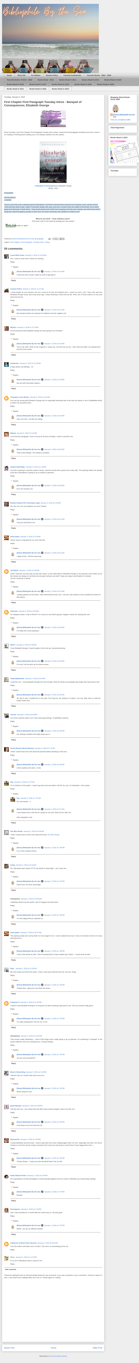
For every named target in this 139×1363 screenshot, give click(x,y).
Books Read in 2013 (67, 80)
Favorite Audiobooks (72, 75)
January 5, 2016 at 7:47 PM (54, 881)
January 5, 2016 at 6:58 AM (27, 715)
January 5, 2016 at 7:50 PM (54, 985)
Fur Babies (35, 75)
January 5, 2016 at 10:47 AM (30, 932)
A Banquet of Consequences (46, 186)
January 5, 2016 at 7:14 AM (45, 748)
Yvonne (13, 715)
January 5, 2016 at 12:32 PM (31, 1002)
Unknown (14, 611)
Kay (11, 782)
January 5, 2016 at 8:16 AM (54, 271)
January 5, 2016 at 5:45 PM (37, 1175)
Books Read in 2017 (37, 84)
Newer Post (9, 1348)
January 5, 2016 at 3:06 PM (32, 1106)
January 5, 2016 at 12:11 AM (33, 289)
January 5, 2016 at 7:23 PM (31, 1209)
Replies (15, 267)
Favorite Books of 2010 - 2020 (19, 80)
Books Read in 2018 (60, 84)
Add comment (10, 1269)
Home (9, 75)
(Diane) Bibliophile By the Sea (28, 271)
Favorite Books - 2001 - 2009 (99, 75)
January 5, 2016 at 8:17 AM (54, 310)
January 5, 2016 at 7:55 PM (54, 1122)
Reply (12, 262)
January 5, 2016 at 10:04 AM (31, 899)
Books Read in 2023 (60, 89)
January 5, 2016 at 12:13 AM (27, 327)
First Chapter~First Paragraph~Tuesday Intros (27, 242)
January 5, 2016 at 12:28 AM (30, 363)
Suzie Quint (15, 537)
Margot (13, 433)
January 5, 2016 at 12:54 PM (31, 1036)
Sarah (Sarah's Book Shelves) (22, 748)
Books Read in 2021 (15, 89)
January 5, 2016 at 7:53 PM (54, 1018)
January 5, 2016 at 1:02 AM (40, 397)
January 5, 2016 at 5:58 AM (26, 645)
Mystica (13, 327)
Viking (47, 242)
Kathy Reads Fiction (18, 1175)
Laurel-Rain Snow (17, 255)
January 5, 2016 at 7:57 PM (54, 1192)
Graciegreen (15, 1209)
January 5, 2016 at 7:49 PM (54, 915)
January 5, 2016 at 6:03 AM (35, 678)
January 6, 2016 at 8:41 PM (47, 1243)
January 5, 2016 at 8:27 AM (54, 809)
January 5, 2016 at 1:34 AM (27, 433)
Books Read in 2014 (90, 80)
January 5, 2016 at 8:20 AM (54, 449)
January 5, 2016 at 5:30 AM (29, 611)
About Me (21, 75)
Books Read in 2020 (105, 84)
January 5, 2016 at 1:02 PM (36, 1072)
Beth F (12, 645)
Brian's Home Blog (17, 1072)
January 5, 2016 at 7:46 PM (54, 848)
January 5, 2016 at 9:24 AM (26, 865)
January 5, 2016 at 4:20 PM (30, 1139)
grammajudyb (15, 1106)
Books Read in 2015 (112, 80)
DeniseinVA (14, 1139)
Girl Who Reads (16, 831)
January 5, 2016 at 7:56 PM (54, 1158)
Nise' (12, 968)
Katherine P (15, 1002)
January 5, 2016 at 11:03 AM (26, 968)
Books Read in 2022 (37, 89)
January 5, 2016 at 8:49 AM (34, 831)
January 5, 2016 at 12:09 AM (35, 255)
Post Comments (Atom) (58, 1356)
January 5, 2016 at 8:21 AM (54, 519)
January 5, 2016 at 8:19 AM (54, 344)
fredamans (14, 363)
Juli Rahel (14, 570)
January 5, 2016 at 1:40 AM (50, 503)
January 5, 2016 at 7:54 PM (54, 1088)
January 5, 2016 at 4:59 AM (29, 570)
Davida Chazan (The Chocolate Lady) (25, 503)
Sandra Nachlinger (17, 467)
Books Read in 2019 (83, 84)
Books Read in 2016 (15, 84)
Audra (12, 865)
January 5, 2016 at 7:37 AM (24, 782)
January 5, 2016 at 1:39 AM (36, 467)
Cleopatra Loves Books (19, 397)
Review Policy (52, 75)
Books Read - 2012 (46, 80)
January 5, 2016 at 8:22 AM (54, 591)
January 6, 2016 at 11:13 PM (26, 1257)
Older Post (97, 1348)
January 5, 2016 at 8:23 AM (54, 627)
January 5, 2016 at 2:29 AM (30, 537)
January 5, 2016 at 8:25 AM (54, 695)
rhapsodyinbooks (17, 678)
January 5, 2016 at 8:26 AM (54, 764)
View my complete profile (120, 120)
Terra (12, 1257)
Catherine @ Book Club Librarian (23, 1243)
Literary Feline (16, 289)
